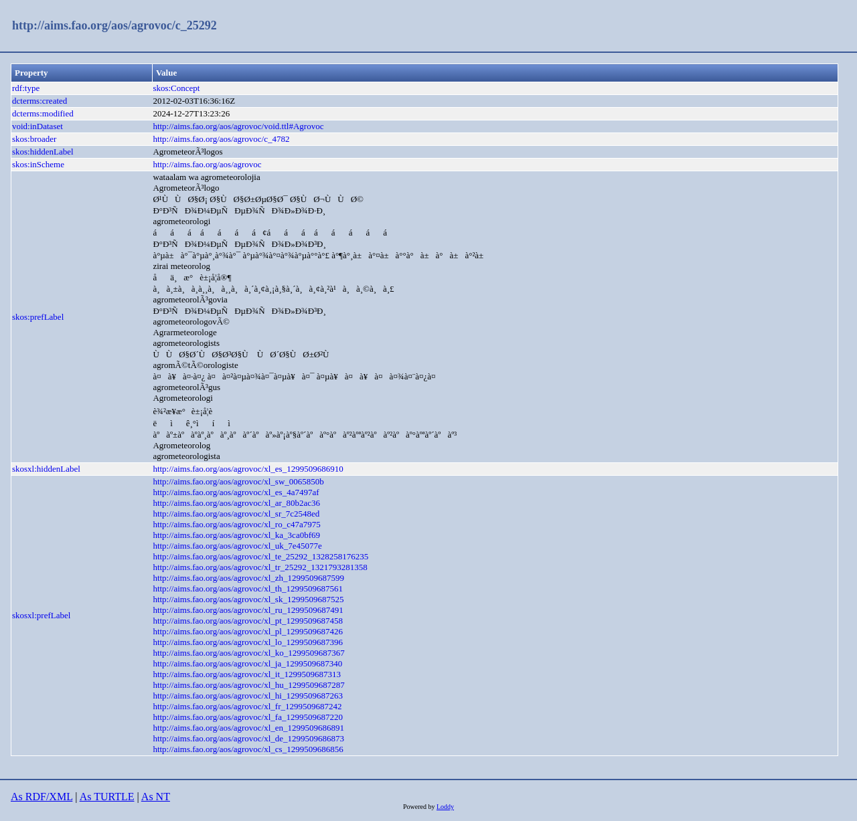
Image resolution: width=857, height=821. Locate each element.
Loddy (445, 806)
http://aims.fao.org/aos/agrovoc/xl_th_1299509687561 (248, 588)
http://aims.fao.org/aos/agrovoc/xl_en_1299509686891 (248, 728)
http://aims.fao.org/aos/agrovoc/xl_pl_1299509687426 (248, 631)
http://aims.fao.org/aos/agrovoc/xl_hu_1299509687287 (248, 685)
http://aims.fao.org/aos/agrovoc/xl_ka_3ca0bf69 (236, 535)
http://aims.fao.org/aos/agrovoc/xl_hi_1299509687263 (248, 696)
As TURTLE (107, 796)
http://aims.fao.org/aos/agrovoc (207, 164)
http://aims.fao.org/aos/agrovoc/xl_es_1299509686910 (248, 469)
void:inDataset (37, 126)
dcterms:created (39, 101)
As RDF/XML (41, 796)
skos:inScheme (38, 164)
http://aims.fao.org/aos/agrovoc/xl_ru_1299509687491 (248, 610)
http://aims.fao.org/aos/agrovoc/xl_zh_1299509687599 (248, 578)
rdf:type (26, 88)
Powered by (420, 806)
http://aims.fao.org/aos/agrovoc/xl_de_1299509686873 (248, 738)
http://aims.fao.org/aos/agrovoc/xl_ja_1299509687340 (247, 663)
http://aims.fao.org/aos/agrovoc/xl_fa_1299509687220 (248, 717)
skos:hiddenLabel (43, 152)
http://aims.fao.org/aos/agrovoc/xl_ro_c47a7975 (236, 524)
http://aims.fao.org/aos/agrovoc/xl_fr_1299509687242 (247, 706)
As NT (155, 796)
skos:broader (34, 139)
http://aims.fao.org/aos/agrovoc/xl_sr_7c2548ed (236, 514)
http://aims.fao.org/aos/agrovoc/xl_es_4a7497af (236, 492)
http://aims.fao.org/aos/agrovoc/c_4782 (221, 139)
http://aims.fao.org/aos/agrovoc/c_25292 (114, 25)
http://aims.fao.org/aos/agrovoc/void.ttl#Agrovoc (238, 126)
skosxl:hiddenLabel (46, 469)
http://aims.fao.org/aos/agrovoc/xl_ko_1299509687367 (248, 653)
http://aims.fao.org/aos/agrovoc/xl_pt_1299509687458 (248, 621)
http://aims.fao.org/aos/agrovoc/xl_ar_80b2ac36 (236, 503)
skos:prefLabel (38, 317)
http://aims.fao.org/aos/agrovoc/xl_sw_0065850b (238, 481)
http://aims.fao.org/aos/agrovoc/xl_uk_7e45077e (237, 546)
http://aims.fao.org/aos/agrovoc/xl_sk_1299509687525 (248, 599)
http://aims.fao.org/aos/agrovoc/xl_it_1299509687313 (247, 674)
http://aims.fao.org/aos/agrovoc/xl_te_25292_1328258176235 (260, 556)
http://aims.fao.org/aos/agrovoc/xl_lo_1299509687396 (248, 642)
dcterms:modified (43, 113)
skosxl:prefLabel (41, 615)
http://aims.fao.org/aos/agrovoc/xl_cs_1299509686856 (248, 749)
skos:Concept (176, 88)
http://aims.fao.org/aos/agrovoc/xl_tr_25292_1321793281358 (260, 567)
